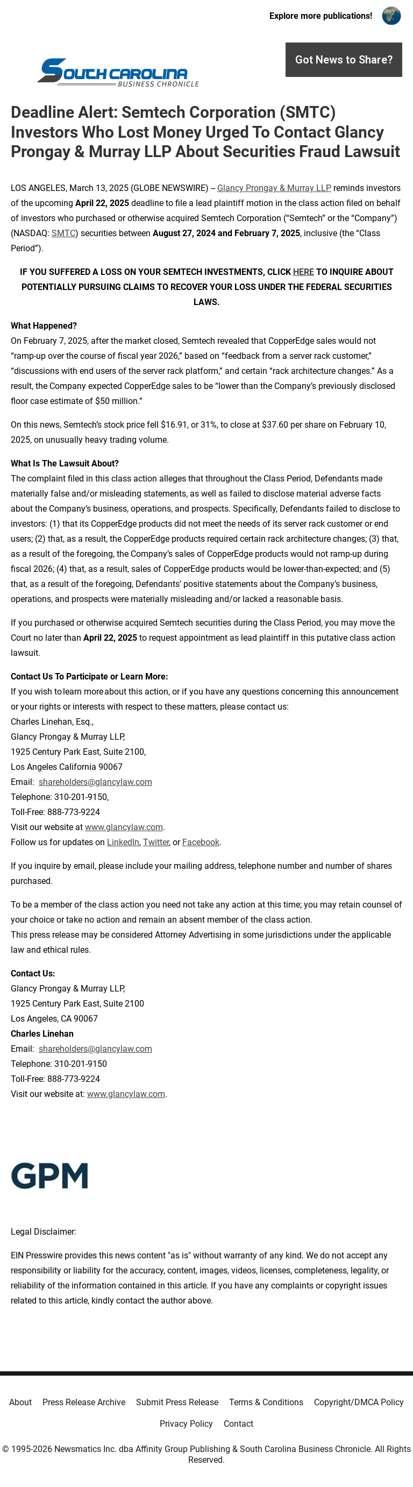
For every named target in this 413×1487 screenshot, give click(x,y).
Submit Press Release (177, 1402)
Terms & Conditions (266, 1402)
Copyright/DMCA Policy (359, 1402)
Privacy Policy (186, 1424)
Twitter (156, 842)
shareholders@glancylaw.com (95, 782)
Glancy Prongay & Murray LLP (274, 188)
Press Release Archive (83, 1402)
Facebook (200, 842)
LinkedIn (123, 842)
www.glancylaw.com (124, 827)
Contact (238, 1424)
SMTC (63, 233)
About (20, 1402)
